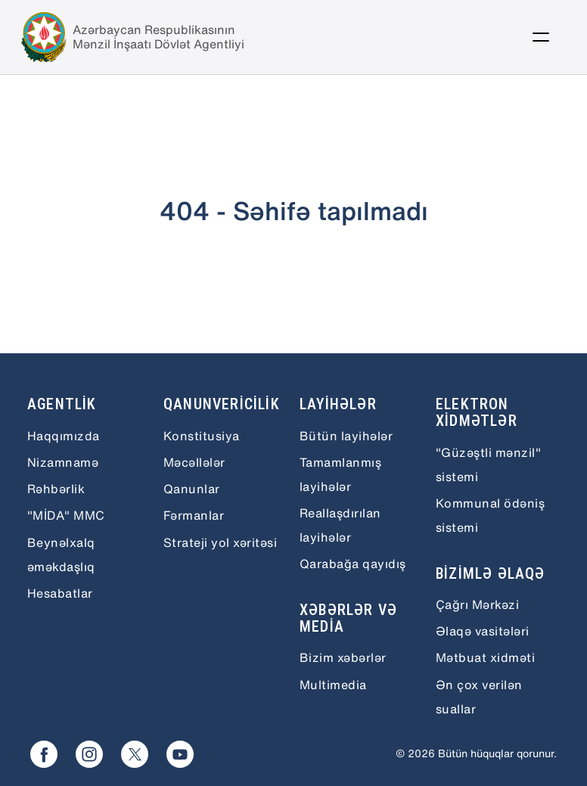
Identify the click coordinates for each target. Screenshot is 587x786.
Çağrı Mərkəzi (477, 604)
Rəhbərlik (56, 489)
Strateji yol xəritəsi (220, 542)
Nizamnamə (62, 462)
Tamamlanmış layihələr (340, 474)
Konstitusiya (201, 436)
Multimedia (333, 685)
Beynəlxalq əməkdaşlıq (61, 554)
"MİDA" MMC (66, 515)
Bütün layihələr (346, 436)
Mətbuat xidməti (485, 657)
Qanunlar (191, 489)
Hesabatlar (60, 593)
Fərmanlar (193, 515)
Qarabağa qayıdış (353, 564)
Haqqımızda (63, 436)
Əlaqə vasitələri (483, 631)
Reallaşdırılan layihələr (340, 525)
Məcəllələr (194, 462)
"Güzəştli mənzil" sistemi (488, 464)
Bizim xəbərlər (343, 657)
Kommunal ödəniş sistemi (490, 515)
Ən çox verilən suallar (479, 697)
